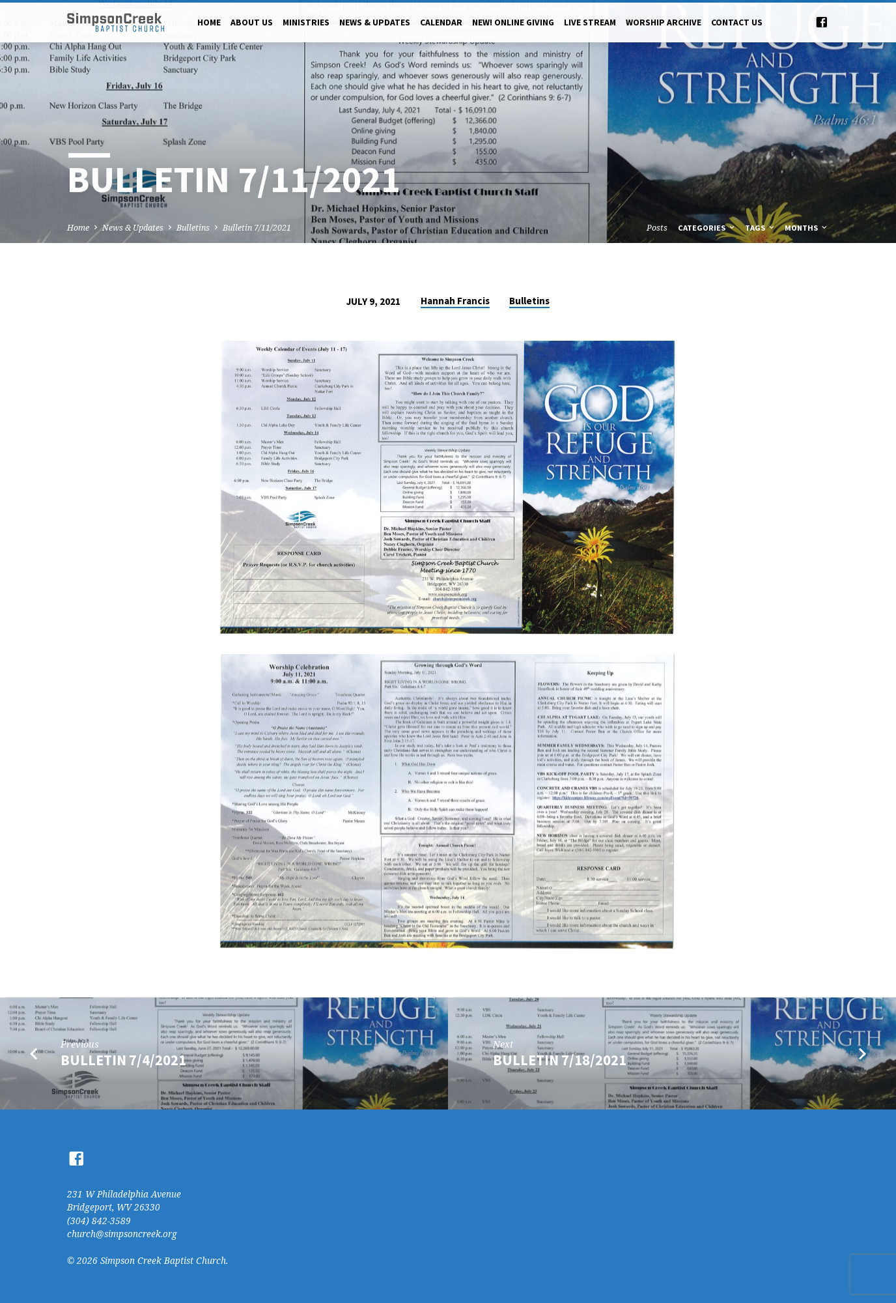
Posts (657, 227)
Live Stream (590, 22)
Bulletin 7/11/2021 (257, 227)
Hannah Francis (455, 300)
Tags (760, 228)
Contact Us (737, 22)
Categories (707, 228)
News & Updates (374, 22)
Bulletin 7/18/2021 (559, 1060)
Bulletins (193, 227)
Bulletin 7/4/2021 (123, 1060)
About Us (252, 22)
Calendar (441, 22)
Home (209, 22)
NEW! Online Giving (513, 22)
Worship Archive (663, 22)
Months (807, 228)
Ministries (306, 22)
